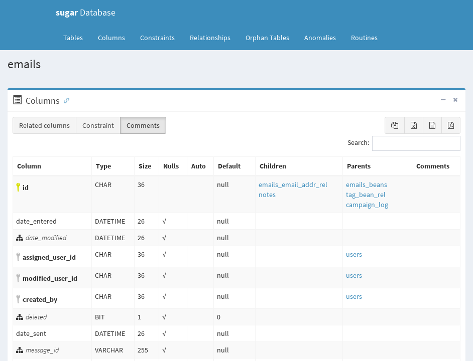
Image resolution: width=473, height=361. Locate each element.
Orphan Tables (267, 37)
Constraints (157, 37)
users (354, 254)
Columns (111, 37)
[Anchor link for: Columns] (64, 99)
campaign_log (367, 204)
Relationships (210, 37)
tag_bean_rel (366, 194)
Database (85, 12)
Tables (76, 37)
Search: (403, 143)
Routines (364, 37)
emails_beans (366, 184)
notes (267, 194)
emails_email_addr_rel (293, 184)
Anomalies (320, 37)
